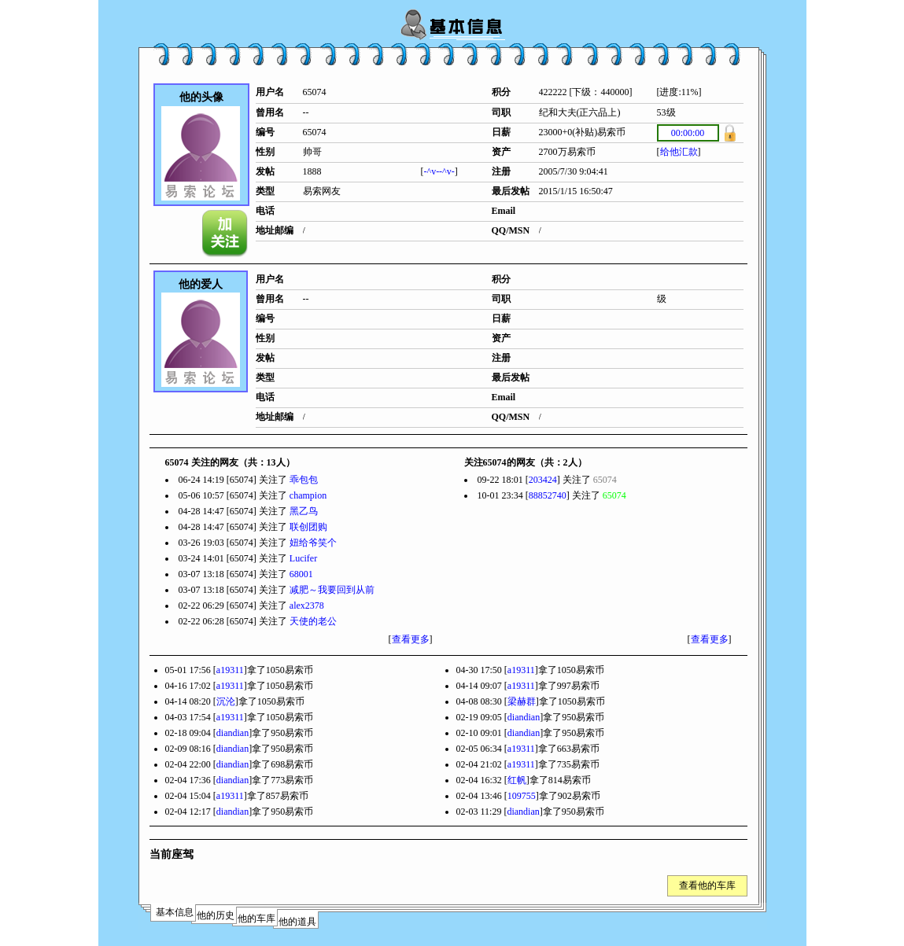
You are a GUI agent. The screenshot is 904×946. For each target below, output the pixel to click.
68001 (301, 574)
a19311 (230, 669)
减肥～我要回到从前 (332, 589)
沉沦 (225, 701)
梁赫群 (521, 701)
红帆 (516, 780)
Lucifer (303, 558)
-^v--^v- (439, 171)
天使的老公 (313, 621)
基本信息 (175, 912)
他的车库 (256, 918)
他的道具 (297, 921)
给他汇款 (679, 151)
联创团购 (308, 526)
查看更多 (411, 639)
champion (308, 495)
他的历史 (215, 915)
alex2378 (307, 605)
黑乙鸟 (304, 511)
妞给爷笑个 (313, 542)
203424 (543, 479)
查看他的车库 (707, 885)
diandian (523, 717)
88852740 (547, 495)
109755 (521, 795)
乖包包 (304, 479)
